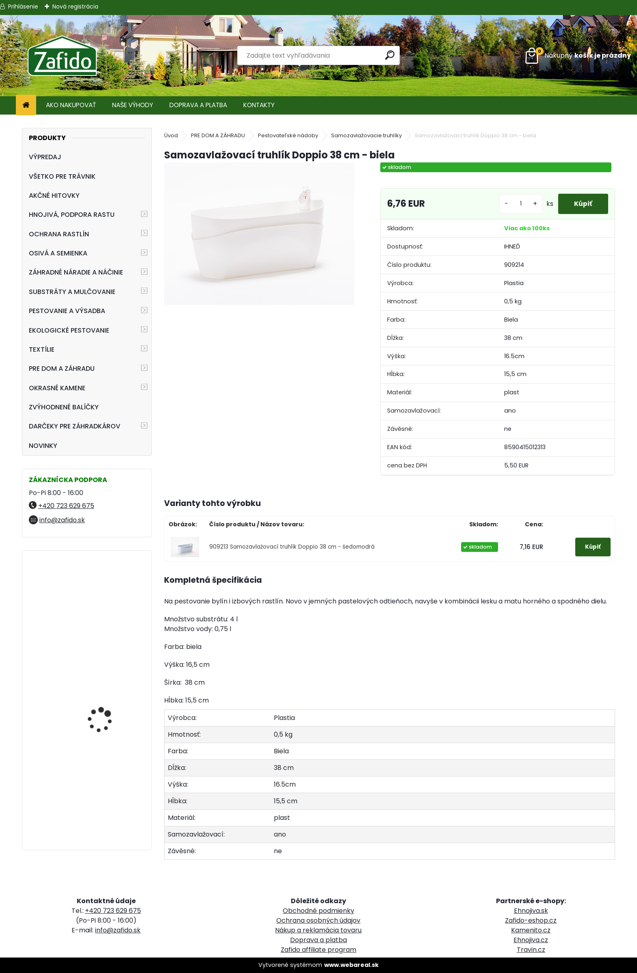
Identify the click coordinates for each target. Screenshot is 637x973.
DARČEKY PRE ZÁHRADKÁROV (74, 426)
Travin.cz (531, 949)
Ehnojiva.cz (531, 940)
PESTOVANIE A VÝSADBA (67, 311)
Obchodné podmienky (318, 910)
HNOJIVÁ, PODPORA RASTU (72, 214)
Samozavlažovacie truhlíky (366, 135)
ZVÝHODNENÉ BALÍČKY (64, 407)
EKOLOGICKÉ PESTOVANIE (69, 330)
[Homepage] (26, 105)
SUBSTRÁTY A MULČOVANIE (72, 291)
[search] (390, 55)
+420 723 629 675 (66, 505)
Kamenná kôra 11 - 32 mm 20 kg (106, 802)
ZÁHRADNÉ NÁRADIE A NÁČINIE (76, 272)
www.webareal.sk (351, 965)
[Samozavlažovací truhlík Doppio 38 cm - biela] (259, 233)
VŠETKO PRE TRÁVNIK (62, 176)
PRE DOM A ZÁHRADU (62, 368)
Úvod (171, 135)
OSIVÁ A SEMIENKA (58, 253)
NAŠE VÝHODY (132, 105)
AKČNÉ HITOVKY (54, 195)
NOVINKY (43, 445)
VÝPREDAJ (45, 157)
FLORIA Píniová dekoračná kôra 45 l (104, 593)
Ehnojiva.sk (531, 910)
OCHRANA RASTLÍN (59, 234)
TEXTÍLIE (41, 349)
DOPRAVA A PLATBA (198, 105)
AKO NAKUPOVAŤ (71, 105)
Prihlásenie (23, 6)
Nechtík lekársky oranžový (99, 683)
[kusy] (520, 204)
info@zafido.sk (62, 520)
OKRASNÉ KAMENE (57, 388)
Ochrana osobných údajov (318, 920)
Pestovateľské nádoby (288, 135)
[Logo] (62, 55)
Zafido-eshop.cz (531, 920)
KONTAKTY (259, 105)
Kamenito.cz (530, 930)
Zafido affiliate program (318, 949)
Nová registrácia (75, 6)
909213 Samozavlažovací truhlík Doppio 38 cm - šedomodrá (292, 547)
